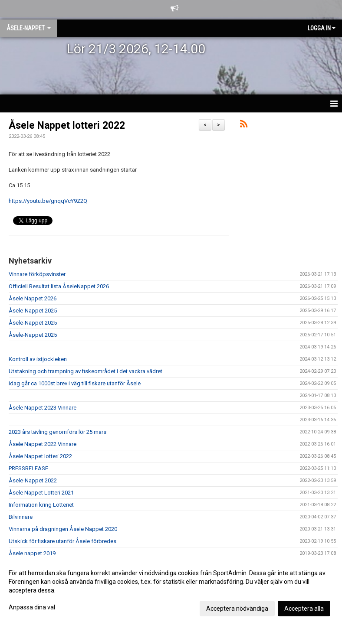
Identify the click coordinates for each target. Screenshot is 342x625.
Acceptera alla (304, 608)
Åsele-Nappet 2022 (33, 480)
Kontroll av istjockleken (38, 359)
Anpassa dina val (32, 607)
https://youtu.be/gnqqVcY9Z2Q (48, 201)
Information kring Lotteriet (41, 504)
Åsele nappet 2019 (32, 553)
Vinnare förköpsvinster (37, 274)
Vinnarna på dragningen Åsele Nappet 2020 (63, 529)
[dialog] (171, 590)
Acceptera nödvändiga (237, 608)
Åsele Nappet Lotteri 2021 (41, 492)
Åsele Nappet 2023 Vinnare (42, 407)
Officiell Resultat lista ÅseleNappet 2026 (59, 286)
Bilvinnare (21, 517)
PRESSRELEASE (28, 468)
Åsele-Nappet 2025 (33, 310)
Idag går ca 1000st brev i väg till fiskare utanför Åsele (75, 383)
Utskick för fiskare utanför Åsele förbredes (62, 541)
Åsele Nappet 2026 (32, 298)
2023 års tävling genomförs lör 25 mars (57, 432)
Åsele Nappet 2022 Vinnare (42, 444)
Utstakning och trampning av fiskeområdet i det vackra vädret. (86, 371)
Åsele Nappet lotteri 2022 (67, 125)
